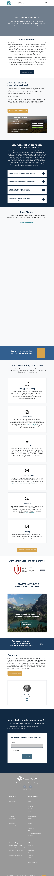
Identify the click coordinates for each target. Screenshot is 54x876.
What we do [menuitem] (12, 796)
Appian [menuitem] (30, 823)
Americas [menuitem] (30, 855)
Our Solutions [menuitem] (12, 801)
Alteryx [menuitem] (30, 818)
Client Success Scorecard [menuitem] (15, 855)
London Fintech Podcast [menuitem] (15, 821)
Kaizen (33, 512)
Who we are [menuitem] (32, 843)
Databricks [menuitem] (31, 828)
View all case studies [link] (27, 222)
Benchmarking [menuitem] (13, 843)
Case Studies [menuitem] (12, 818)
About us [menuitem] (30, 845)
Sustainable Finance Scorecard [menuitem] (17, 847)
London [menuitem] (30, 847)
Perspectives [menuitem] (12, 823)
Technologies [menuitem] (32, 816)
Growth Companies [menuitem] (33, 808)
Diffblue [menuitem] (30, 830)
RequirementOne (24, 483)
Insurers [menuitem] (30, 811)
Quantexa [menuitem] (30, 835)
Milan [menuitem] (29, 852)
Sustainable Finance (27, 622)
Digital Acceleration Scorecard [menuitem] (16, 845)
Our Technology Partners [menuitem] (34, 860)
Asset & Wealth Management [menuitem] (35, 799)
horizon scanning (32, 424)
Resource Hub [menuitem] (12, 825)
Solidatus (33, 483)
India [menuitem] (29, 857)
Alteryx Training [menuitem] (32, 821)
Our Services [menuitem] (12, 799)
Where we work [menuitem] (33, 796)
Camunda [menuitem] (30, 825)
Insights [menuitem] (11, 816)
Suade (26, 512)
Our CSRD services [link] (27, 72)
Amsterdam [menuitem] (31, 850)
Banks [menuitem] (29, 801)
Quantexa (15, 483)
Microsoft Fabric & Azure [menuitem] (34, 833)
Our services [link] (41, 643)
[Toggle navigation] (46, 3)
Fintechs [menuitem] (30, 806)
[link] (24, 786)
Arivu (40, 483)
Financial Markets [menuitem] (32, 804)
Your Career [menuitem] (31, 864)
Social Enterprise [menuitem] (32, 862)
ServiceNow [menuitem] (31, 838)
